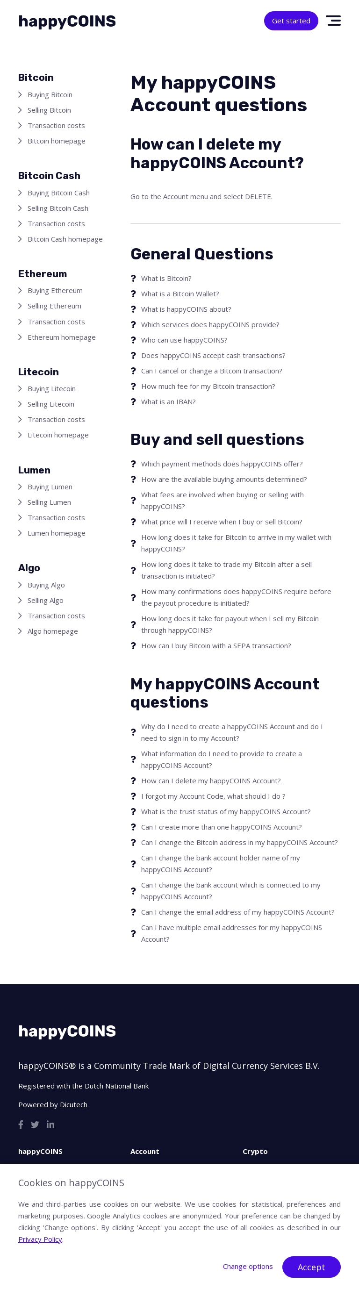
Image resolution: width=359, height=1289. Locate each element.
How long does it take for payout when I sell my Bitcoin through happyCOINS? (230, 624)
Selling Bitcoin (49, 110)
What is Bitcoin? (166, 278)
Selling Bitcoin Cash (58, 208)
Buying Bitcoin (50, 94)
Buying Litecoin (52, 388)
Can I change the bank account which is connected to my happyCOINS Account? (231, 890)
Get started (291, 20)
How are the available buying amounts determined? (224, 479)
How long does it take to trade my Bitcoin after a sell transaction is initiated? (226, 569)
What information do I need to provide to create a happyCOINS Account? (221, 759)
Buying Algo (46, 584)
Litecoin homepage (58, 434)
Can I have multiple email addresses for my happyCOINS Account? (231, 933)
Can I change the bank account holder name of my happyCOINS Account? (220, 863)
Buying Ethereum (55, 290)
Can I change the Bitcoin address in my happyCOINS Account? (239, 842)
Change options (248, 1266)
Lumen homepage (57, 532)
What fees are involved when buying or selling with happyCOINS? (222, 500)
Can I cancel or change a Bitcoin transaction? (211, 370)
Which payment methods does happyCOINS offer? (222, 463)
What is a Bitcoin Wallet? (180, 293)
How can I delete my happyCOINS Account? (211, 780)
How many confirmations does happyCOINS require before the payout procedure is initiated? (236, 597)
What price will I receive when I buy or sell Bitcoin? (221, 521)
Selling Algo (46, 600)
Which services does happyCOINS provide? (210, 324)
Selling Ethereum (54, 305)
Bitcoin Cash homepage (65, 238)
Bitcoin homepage (57, 140)
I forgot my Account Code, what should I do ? (213, 796)
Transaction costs (56, 125)
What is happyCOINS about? (186, 309)
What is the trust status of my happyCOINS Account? (226, 811)
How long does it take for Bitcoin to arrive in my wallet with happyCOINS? (236, 542)
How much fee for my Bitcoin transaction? (208, 386)
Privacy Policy (40, 1239)
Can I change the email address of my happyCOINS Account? (238, 912)
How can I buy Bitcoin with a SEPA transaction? (216, 645)
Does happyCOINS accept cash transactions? (213, 355)
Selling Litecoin (51, 403)
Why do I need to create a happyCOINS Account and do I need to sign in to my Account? (232, 732)
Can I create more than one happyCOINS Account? (221, 826)
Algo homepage (53, 631)
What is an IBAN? (168, 401)
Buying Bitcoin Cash (59, 192)
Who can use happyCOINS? (184, 339)
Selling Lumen (49, 502)
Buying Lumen (50, 486)
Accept (311, 1267)
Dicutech (73, 1104)
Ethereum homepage (62, 337)
